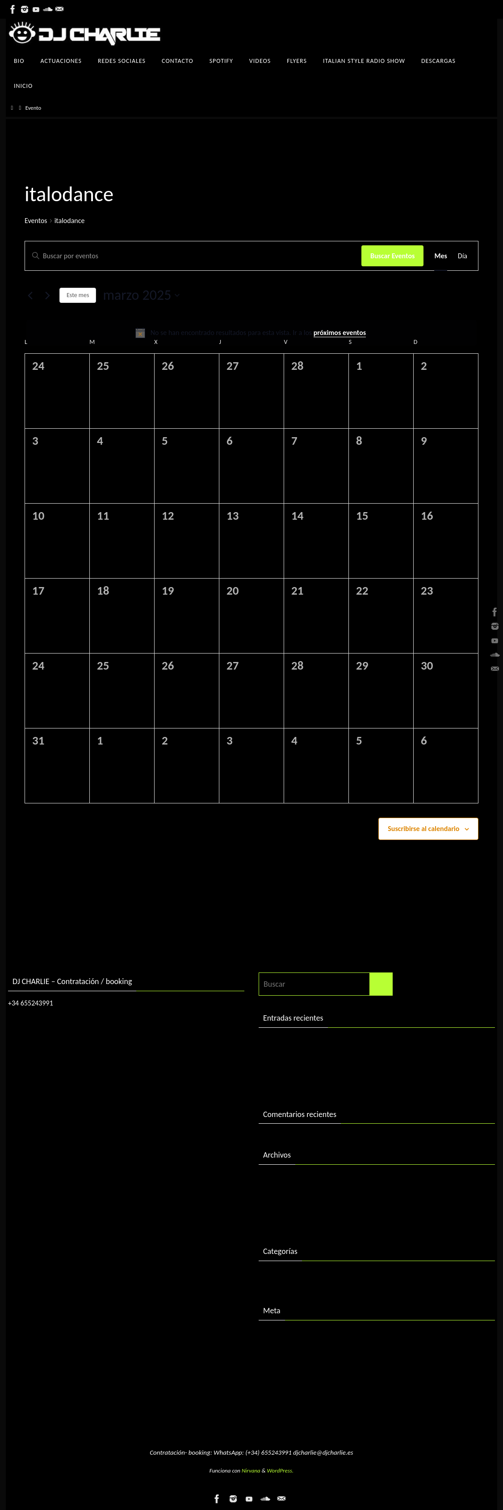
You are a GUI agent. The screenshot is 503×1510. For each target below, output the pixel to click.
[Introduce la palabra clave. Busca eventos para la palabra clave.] (193, 256)
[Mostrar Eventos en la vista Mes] (440, 256)
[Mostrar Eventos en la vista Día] (462, 256)
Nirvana (251, 1470)
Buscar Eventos (392, 256)
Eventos (36, 220)
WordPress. (280, 1470)
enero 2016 (281, 1218)
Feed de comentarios (297, 1373)
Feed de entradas (291, 1355)
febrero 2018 (284, 1181)
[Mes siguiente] (47, 295)
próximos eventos (340, 332)
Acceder (276, 1336)
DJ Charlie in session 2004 (305, 1062)
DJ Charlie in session (296, 1044)
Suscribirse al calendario (423, 828)
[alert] (251, 333)
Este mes (78, 295)
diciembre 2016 (288, 1199)
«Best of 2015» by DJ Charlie (309, 1080)
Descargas (279, 1277)
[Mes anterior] (30, 295)
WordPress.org (287, 1392)
